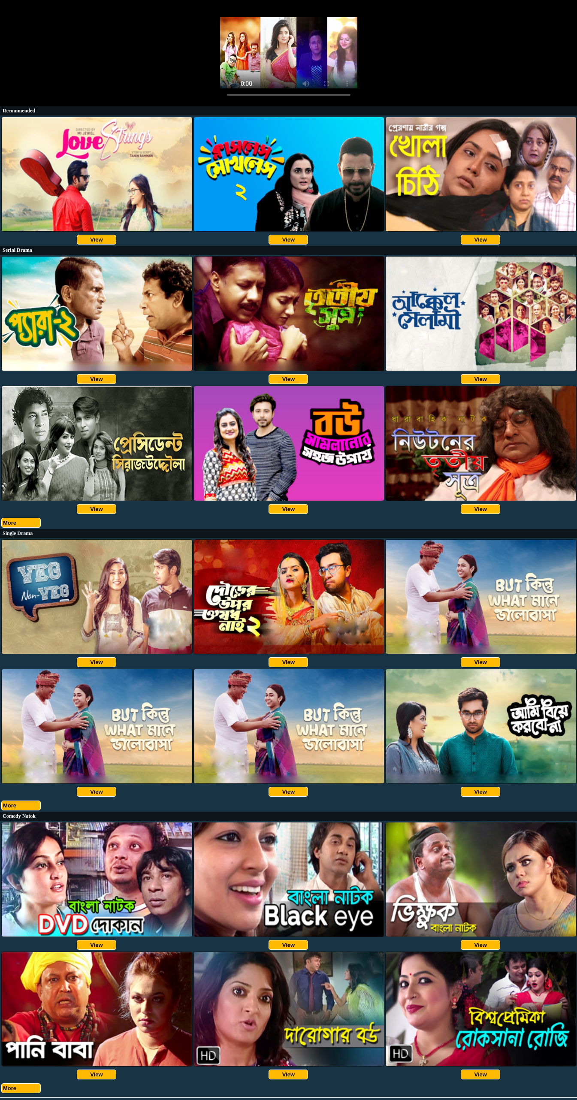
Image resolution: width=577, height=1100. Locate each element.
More (9, 523)
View (96, 239)
